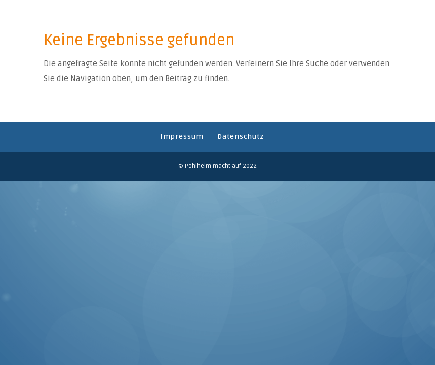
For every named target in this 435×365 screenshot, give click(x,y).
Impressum (182, 136)
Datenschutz (240, 136)
